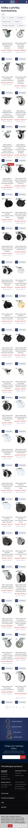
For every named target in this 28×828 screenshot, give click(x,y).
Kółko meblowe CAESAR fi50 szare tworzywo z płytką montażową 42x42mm (21, 114)
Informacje (14, 793)
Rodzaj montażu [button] (7, 21)
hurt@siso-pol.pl (19, 775)
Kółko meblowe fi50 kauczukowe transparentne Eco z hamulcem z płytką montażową (7, 385)
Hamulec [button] (18, 21)
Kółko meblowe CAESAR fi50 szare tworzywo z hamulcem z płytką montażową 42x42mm (7, 114)
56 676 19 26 (4, 774)
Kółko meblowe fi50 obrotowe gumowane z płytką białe (21, 417)
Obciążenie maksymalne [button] (9, 25)
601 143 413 (18, 773)
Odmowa (16, 825)
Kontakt (3, 807)
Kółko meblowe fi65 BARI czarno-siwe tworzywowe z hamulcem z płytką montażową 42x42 (20, 588)
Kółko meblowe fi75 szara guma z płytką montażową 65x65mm (20, 654)
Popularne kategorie (14, 798)
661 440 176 (4, 776)
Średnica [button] (12, 17)
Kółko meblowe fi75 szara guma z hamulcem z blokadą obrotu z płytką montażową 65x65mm (7, 656)
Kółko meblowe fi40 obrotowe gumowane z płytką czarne (21, 248)
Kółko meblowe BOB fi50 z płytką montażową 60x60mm (7, 78)
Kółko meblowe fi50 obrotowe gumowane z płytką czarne (21, 451)
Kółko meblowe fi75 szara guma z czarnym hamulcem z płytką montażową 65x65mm (21, 622)
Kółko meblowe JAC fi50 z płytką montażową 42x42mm (7, 688)
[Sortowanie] (3, 14)
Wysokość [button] (21, 17)
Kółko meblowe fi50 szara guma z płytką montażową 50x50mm (7, 586)
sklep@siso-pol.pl (5, 778)
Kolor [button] (4, 17)
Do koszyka (9, 59)
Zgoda (10, 825)
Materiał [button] (21, 25)
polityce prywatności (20, 822)
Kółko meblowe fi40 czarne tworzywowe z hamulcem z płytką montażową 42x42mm (21, 216)
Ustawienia (23, 825)
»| (23, 707)
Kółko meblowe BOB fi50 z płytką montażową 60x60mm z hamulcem (20, 80)
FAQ (14, 802)
